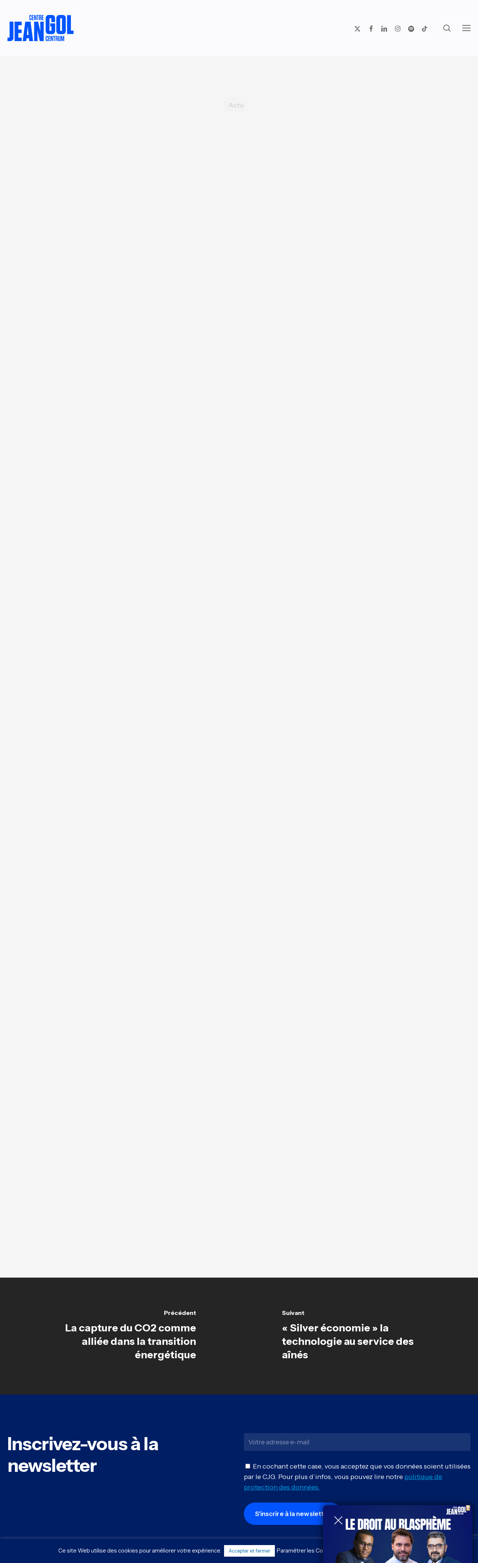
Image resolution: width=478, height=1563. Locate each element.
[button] (466, 28)
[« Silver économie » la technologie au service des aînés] (358, 1336)
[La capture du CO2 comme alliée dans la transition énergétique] (119, 1336)
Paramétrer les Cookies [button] (307, 1550)
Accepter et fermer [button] (249, 1551)
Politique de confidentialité (378, 1550)
